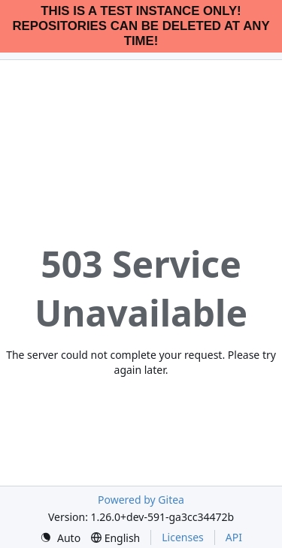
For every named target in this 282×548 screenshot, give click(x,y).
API (234, 537)
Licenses (183, 537)
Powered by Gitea (141, 499)
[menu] (60, 538)
